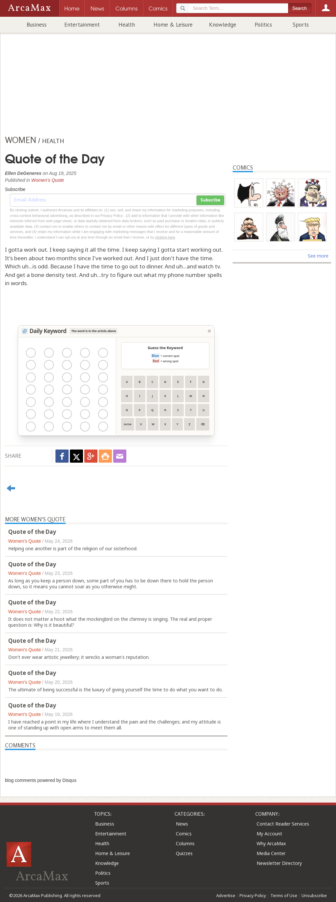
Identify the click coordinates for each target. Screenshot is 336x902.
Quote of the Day (32, 531)
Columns (185, 843)
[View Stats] (209, 331)
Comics (184, 833)
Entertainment (82, 24)
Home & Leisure (173, 24)
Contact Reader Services (283, 824)
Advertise (225, 895)
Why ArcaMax (271, 843)
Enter (127, 424)
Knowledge (222, 24)
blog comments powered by (40, 780)
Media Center (271, 853)
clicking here (165, 237)
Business (37, 24)
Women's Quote (47, 180)
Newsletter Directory (279, 863)
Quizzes (184, 853)
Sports (301, 24)
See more (318, 256)
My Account (269, 833)
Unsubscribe (314, 895)
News (182, 824)
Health (126, 24)
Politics (263, 24)
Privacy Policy (253, 895)
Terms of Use (283, 895)
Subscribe (210, 200)
